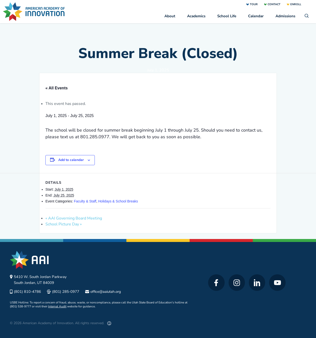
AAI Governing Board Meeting (73, 218)
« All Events (56, 88)
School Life (226, 16)
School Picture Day (63, 224)
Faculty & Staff (85, 201)
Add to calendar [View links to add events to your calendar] (71, 160)
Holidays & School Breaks (118, 201)
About (169, 16)
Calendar (256, 16)
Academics (196, 16)
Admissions (285, 16)
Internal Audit (57, 306)
